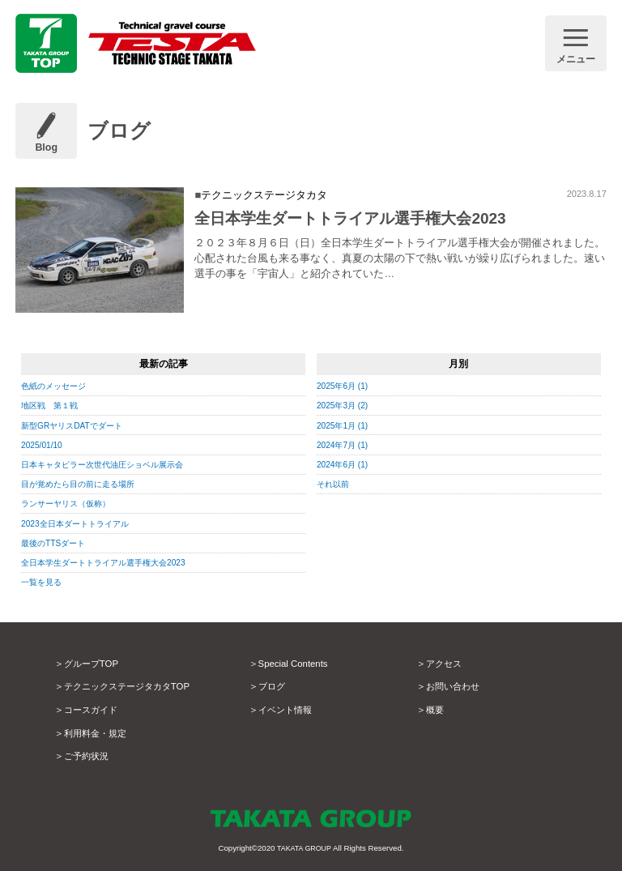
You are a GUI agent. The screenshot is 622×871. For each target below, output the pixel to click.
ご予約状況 (88, 756)
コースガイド (93, 709)
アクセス (445, 663)
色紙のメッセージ (56, 386)
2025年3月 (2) (345, 405)
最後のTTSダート (56, 543)
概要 (435, 709)
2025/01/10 (43, 445)
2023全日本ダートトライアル (80, 523)
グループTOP (93, 663)
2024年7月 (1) (345, 445)
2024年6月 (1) (345, 464)
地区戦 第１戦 (52, 405)
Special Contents (296, 663)
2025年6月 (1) (345, 386)
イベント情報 (287, 709)
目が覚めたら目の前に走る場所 (83, 484)
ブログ (273, 686)
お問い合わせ (455, 686)
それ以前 (334, 484)
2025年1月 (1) (345, 425)
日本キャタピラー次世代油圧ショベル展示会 (110, 464)
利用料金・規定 (98, 733)
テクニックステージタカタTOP (132, 686)
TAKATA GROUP (304, 847)
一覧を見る (43, 582)
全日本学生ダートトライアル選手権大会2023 (111, 562)
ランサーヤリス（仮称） (70, 503)
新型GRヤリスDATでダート (76, 425)
